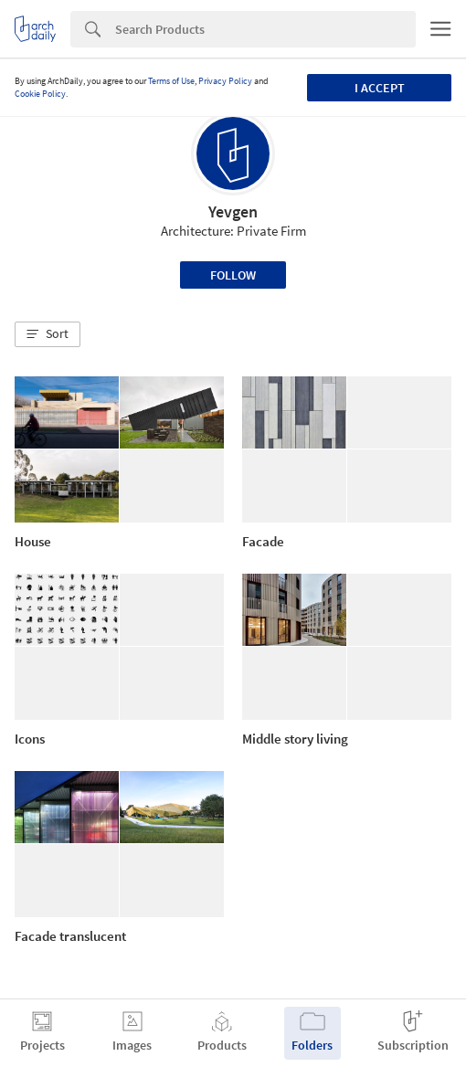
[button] (47, 334)
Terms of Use (171, 81)
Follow (233, 275)
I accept (380, 87)
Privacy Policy (225, 81)
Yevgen (233, 211)
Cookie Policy (40, 94)
